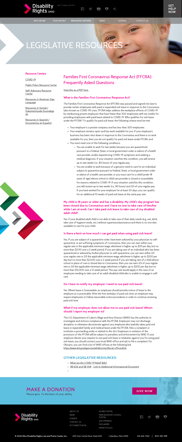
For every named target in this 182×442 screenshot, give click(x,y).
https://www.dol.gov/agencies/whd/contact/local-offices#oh (95, 348)
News (102, 20)
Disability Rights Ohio (39, 9)
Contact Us (142, 20)
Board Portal (106, 411)
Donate (122, 20)
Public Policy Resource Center (41, 85)
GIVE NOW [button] (144, 391)
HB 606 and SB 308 (80, 366)
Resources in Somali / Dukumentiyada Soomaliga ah (39, 111)
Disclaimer (104, 424)
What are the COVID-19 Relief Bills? (88, 363)
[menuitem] (40, 21)
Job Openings (105, 421)
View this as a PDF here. (76, 90)
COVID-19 (30, 79)
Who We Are (40, 20)
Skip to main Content (66, 5)
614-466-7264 (143, 436)
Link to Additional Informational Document (116, 366)
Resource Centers (81, 20)
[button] (173, 9)
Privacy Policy (105, 428)
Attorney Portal (78, 425)
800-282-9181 (161, 436)
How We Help (59, 20)
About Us (74, 411)
